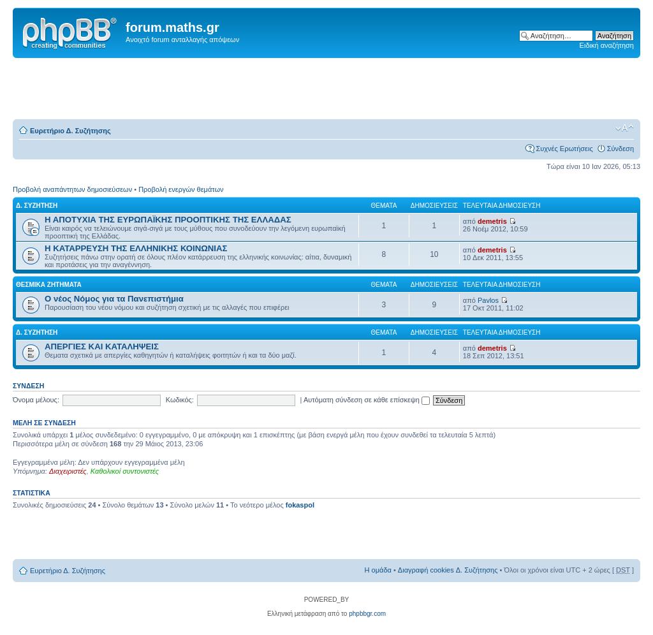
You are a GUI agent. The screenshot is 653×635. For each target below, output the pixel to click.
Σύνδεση (620, 148)
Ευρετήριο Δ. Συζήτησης (70, 131)
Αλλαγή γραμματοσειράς (624, 128)
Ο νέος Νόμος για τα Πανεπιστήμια (114, 298)
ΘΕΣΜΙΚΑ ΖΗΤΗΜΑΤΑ (49, 284)
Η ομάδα (378, 570)
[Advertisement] (326, 89)
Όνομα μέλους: (36, 400)
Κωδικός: (180, 400)
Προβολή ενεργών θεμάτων (180, 189)
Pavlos (488, 300)
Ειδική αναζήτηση (607, 45)
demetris (492, 221)
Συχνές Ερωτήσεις (564, 148)
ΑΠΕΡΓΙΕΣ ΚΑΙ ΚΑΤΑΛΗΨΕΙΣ (102, 346)
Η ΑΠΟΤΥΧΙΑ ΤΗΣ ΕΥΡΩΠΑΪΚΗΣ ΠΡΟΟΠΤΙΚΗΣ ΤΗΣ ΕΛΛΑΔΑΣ (168, 219)
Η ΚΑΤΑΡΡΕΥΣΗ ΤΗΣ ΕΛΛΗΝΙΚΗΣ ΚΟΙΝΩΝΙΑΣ (136, 248)
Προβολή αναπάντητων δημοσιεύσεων (72, 189)
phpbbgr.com (367, 613)
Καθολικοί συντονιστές (125, 471)
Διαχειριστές (68, 471)
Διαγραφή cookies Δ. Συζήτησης (448, 570)
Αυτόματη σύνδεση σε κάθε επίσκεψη (367, 400)
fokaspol (300, 505)
